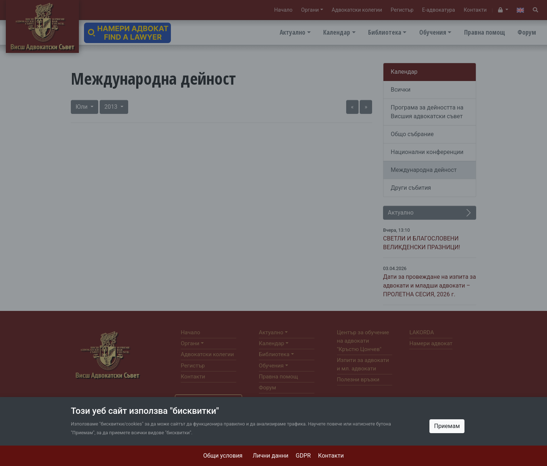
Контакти (331, 455)
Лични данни (270, 455)
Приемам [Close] (447, 426)
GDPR (303, 455)
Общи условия (223, 455)
